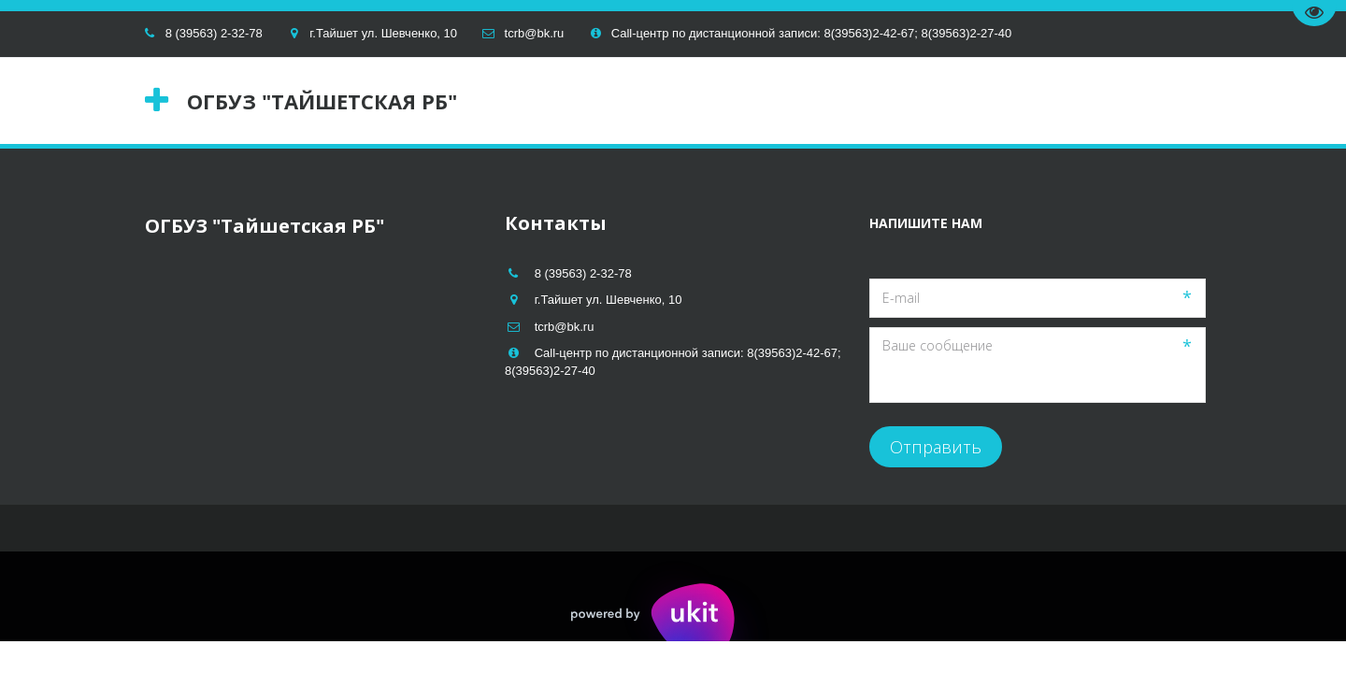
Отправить (935, 447)
